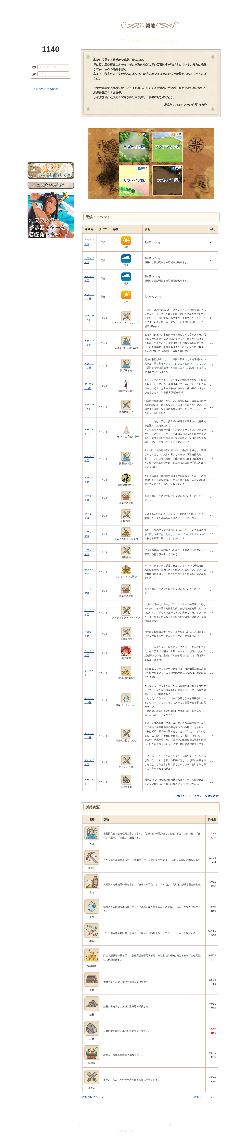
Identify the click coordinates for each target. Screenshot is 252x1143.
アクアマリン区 (168, 141)
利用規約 (74, 1125)
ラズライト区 (135, 141)
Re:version (177, 1125)
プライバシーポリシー (91, 1125)
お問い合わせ (51, 149)
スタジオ (154, 5)
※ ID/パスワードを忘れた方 (45, 89)
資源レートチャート (206, 1097)
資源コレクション (93, 1097)
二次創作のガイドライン (143, 1125)
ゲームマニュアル (51, 121)
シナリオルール (51, 127)
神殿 (70, 5)
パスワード (33, 74)
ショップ (182, 5)
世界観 (51, 107)
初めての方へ (51, 142)
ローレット (98, 5)
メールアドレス (33, 67)
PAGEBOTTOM (242, 1132)
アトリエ (126, 5)
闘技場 (210, 5)
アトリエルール (51, 131)
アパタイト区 (169, 174)
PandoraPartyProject (51, 22)
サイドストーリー (51, 114)
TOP (42, 5)
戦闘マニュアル (51, 136)
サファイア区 (135, 174)
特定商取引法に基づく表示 (116, 1125)
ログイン (41, 82)
